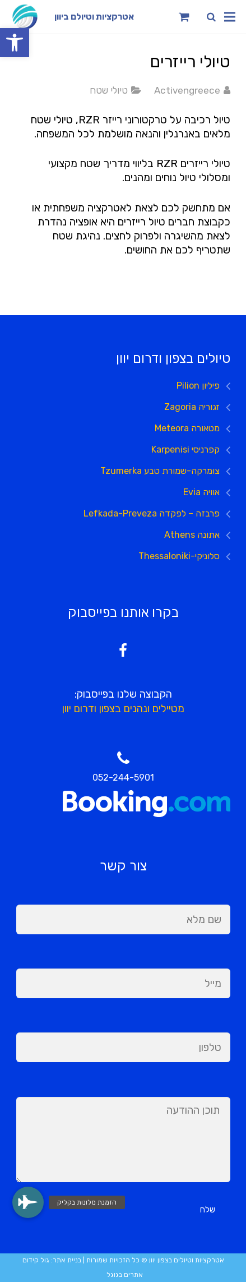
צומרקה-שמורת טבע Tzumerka (160, 470)
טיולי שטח (109, 90)
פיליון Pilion (198, 385)
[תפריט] (230, 17)
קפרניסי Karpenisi (185, 449)
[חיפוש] (211, 17)
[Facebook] (123, 651)
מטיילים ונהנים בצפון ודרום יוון (123, 709)
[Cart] (184, 17)
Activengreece (187, 90)
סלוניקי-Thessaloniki (179, 556)
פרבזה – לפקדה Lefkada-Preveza (151, 513)
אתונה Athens (192, 534)
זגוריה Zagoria (192, 407)
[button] (14, 42)
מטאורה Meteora (187, 428)
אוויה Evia (201, 492)
